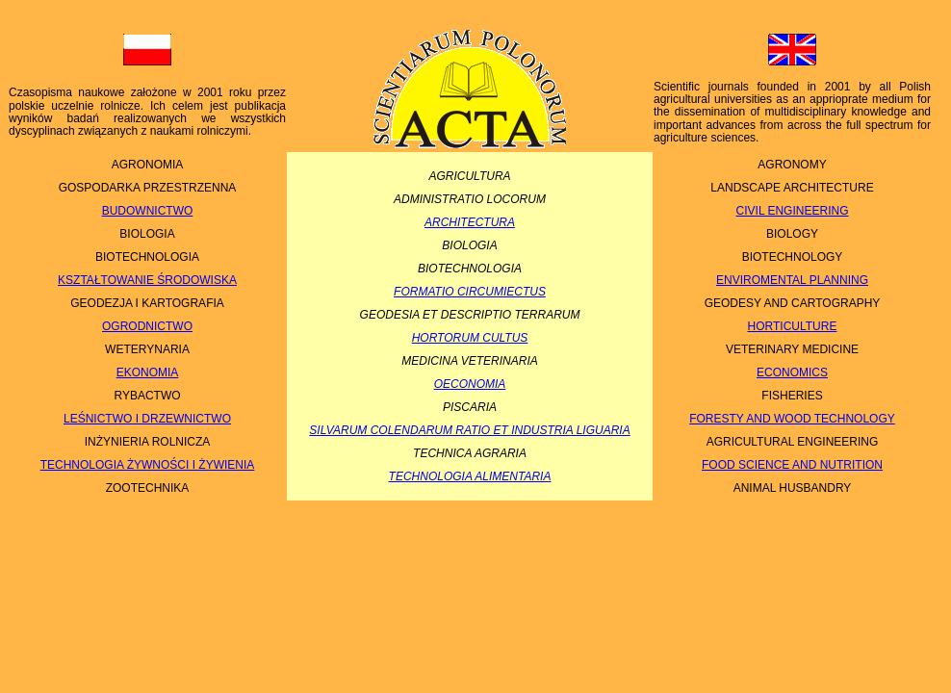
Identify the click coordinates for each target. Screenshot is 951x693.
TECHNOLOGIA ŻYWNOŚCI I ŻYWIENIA (147, 465)
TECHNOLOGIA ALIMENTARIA (470, 476)
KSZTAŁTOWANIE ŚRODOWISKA (147, 280)
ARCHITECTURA (469, 222)
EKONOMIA (147, 372)
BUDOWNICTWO (147, 211)
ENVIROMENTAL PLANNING (792, 280)
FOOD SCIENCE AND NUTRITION (792, 465)
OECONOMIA (470, 384)
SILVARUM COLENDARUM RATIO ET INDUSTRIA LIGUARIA (469, 430)
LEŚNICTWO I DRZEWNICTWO (147, 418)
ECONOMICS (792, 372)
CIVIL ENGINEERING (792, 211)
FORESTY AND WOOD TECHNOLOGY (792, 418)
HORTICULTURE (792, 326)
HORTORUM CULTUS (470, 338)
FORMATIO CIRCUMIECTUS (470, 291)
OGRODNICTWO (147, 326)
